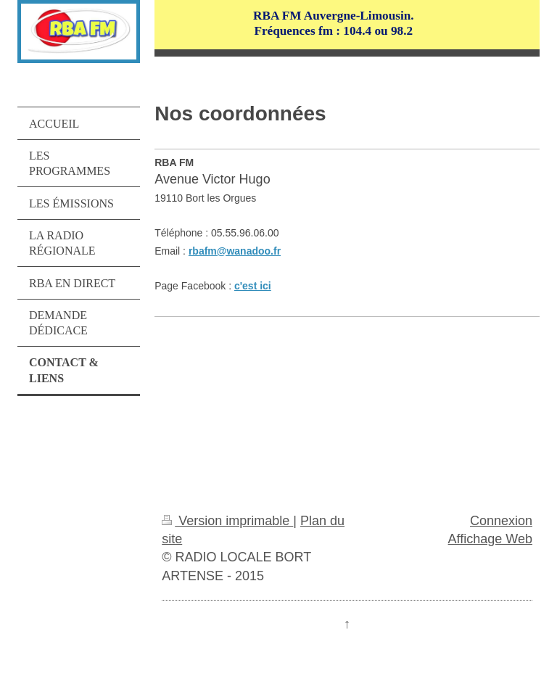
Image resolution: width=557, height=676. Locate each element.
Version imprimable (227, 521)
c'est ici (252, 286)
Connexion (501, 521)
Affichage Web (490, 539)
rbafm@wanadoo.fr (235, 251)
